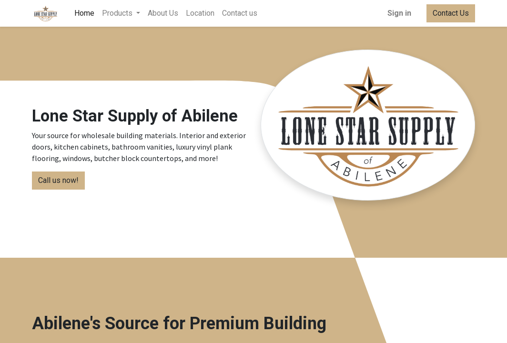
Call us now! (58, 180)
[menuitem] (84, 13)
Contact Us (451, 13)
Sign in (399, 13)
